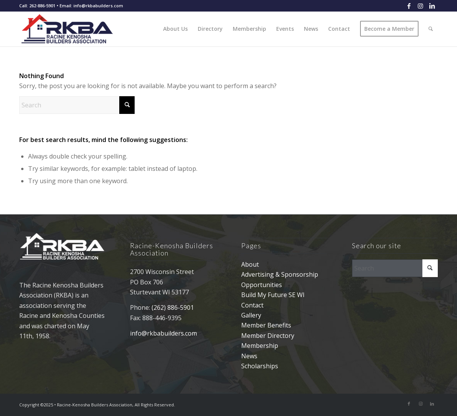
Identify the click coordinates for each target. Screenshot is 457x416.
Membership (259, 345)
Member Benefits (266, 325)
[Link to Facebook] (408, 6)
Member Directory (267, 335)
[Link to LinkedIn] (432, 6)
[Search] (431, 29)
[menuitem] (175, 29)
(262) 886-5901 (173, 307)
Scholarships (259, 366)
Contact (252, 305)
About (250, 264)
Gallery (251, 315)
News (249, 356)
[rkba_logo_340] (72, 29)
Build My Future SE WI (273, 295)
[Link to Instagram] (420, 6)
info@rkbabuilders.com (163, 333)
